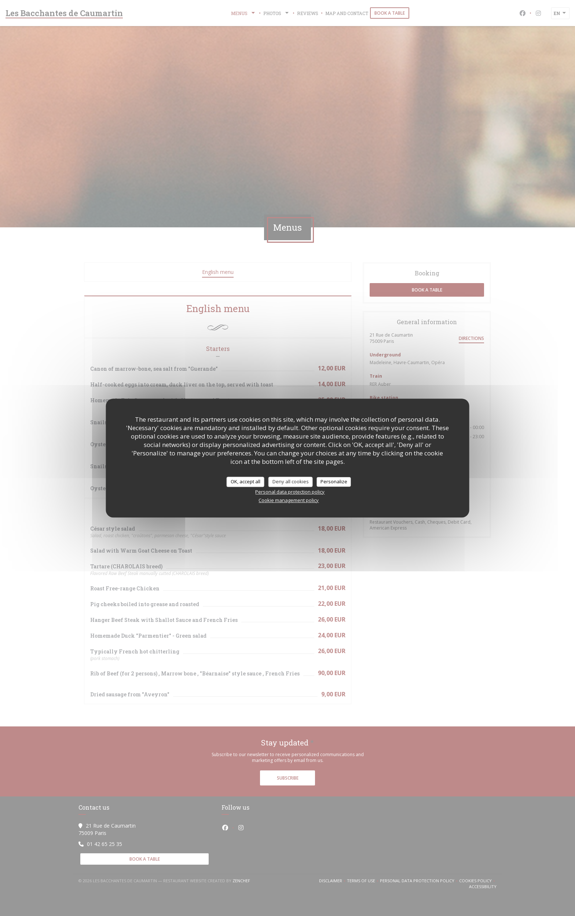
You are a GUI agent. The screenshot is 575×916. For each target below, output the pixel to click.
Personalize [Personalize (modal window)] (334, 481)
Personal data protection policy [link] (290, 491)
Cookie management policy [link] (289, 500)
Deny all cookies (290, 481)
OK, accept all (245, 481)
